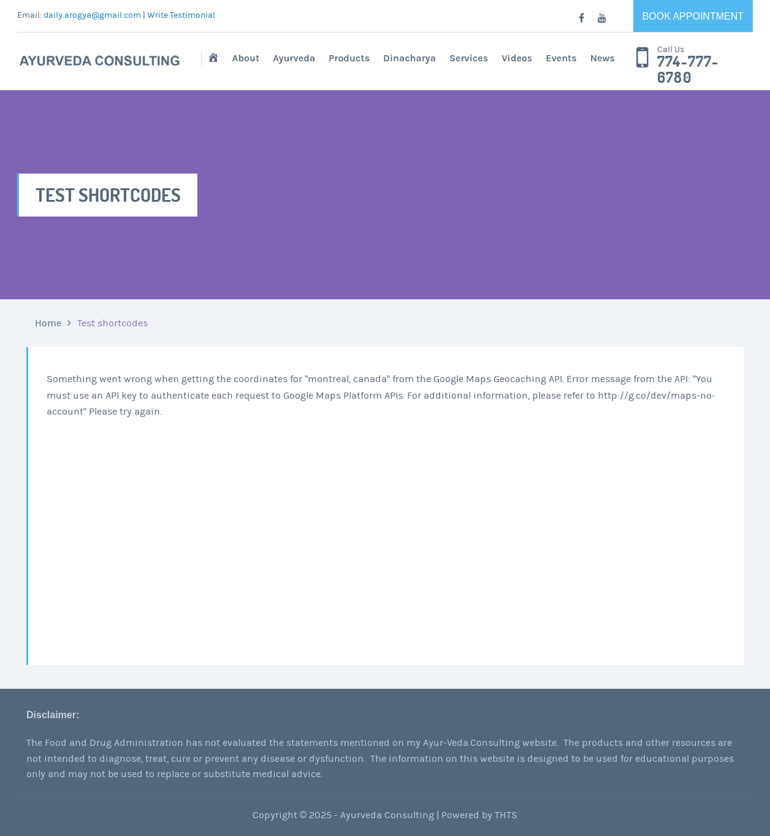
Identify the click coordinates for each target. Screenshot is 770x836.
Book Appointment (693, 16)
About (246, 58)
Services (468, 58)
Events (561, 58)
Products (349, 58)
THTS (506, 815)
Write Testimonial (181, 15)
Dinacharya (409, 58)
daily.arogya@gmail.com (92, 15)
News (602, 58)
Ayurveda (294, 58)
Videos (516, 58)
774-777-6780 (688, 70)
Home (48, 323)
